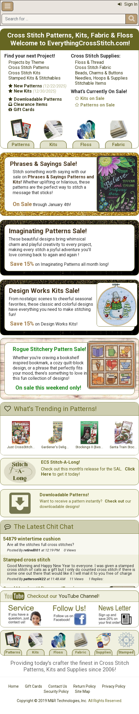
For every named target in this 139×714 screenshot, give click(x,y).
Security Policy (56, 691)
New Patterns (37, 86)
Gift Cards (21, 109)
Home (13, 686)
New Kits (32, 91)
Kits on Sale (90, 98)
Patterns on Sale (95, 105)
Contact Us (57, 686)
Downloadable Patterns (35, 99)
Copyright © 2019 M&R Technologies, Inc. (52, 701)
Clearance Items (28, 104)
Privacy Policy (113, 686)
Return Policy (84, 686)
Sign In (127, 4)
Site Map (82, 691)
